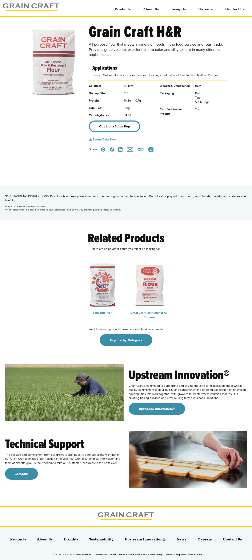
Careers (205, 9)
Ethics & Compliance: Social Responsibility (140, 554)
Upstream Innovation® (145, 539)
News (181, 539)
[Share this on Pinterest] (103, 149)
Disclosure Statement (105, 554)
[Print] (150, 150)
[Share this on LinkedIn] (120, 149)
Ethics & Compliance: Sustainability (184, 554)
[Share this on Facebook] (112, 149)
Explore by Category (126, 340)
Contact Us (234, 9)
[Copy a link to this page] (140, 149)
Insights (178, 9)
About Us (151, 9)
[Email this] (130, 149)
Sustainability (101, 539)
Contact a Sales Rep (114, 126)
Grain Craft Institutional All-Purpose (150, 289)
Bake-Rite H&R (103, 287)
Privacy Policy (83, 554)
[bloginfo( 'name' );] (48, 8)
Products (123, 9)
